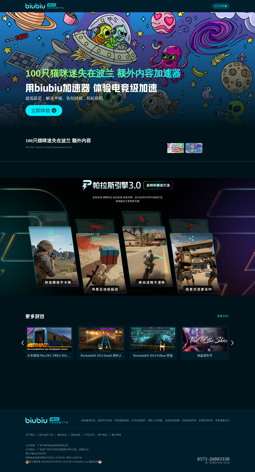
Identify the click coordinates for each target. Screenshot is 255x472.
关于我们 (30, 434)
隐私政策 (75, 434)
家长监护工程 (46, 434)
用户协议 (102, 434)
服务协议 (62, 434)
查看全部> (223, 316)
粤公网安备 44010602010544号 (43, 462)
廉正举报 (116, 434)
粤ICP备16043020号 (36, 453)
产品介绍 (89, 434)
